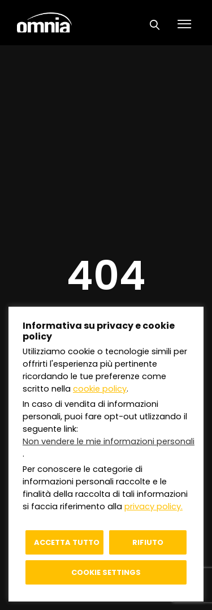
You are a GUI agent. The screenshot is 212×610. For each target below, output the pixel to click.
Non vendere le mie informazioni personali (108, 441)
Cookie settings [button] (106, 572)
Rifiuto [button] (147, 542)
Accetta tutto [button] (66, 542)
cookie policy (100, 388)
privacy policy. (153, 506)
